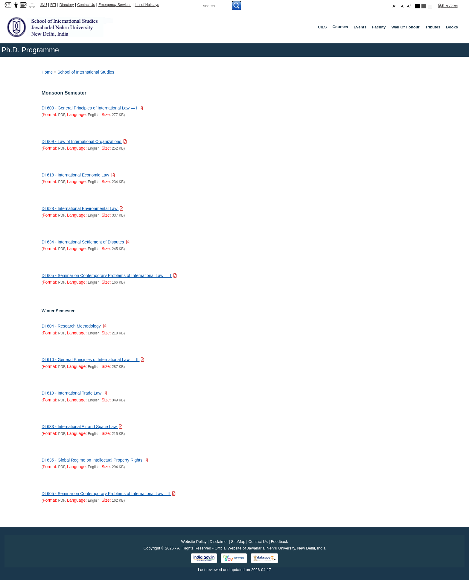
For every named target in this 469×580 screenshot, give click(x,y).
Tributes (433, 27)
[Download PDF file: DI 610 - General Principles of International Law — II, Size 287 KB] (93, 359)
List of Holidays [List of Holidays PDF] (147, 5)
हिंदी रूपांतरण (448, 6)
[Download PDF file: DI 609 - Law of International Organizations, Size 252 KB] (84, 141)
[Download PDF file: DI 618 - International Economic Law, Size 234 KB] (78, 175)
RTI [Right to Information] (53, 5)
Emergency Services (114, 5)
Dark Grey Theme (423, 6)
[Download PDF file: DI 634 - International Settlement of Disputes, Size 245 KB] (86, 242)
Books (452, 27)
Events (360, 27)
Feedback (279, 541)
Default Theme (430, 6)
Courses (341, 28)
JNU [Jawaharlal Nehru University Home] (43, 5)
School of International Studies (85, 72)
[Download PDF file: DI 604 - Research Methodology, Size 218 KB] (74, 326)
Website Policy (193, 541)
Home (47, 72)
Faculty (379, 27)
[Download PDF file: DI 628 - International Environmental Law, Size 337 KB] (82, 208)
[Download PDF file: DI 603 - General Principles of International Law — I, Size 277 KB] (92, 108)
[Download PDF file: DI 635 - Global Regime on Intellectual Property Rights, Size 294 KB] (95, 460)
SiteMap (238, 541)
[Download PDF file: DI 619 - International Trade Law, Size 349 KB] (74, 393)
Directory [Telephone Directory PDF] (67, 5)
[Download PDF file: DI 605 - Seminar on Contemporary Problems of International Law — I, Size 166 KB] (109, 275)
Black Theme (417, 6)
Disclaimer (219, 541)
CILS (322, 27)
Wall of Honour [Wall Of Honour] (406, 27)
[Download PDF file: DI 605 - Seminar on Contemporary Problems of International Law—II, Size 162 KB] (109, 493)
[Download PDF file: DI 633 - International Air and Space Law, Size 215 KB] (82, 426)
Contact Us (86, 5)
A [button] (409, 5)
